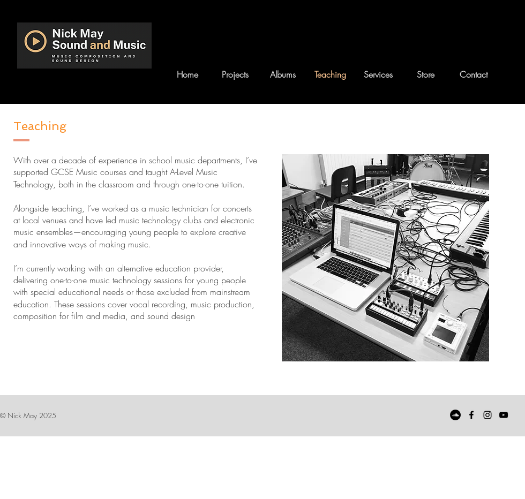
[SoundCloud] (455, 415)
